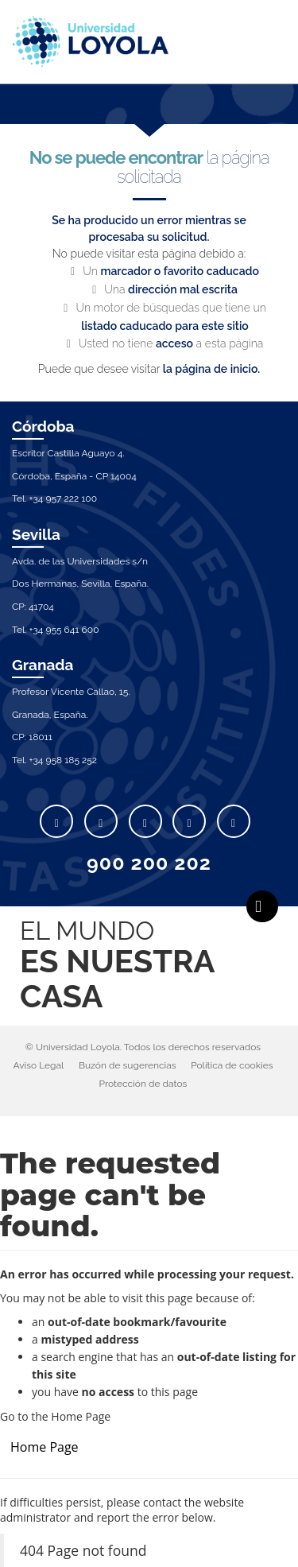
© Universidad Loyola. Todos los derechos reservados (143, 1047)
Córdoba (43, 426)
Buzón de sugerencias (127, 1065)
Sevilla (36, 534)
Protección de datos (143, 1083)
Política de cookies (232, 1065)
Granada (43, 664)
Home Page (44, 1447)
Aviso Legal (38, 1065)
